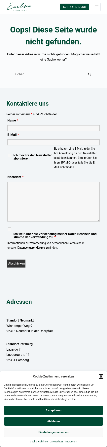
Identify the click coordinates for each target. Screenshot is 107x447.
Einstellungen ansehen (53, 432)
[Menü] (97, 7)
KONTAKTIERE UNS (74, 6)
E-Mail (13, 135)
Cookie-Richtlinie (39, 441)
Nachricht (15, 177)
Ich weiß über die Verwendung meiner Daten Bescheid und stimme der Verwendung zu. (54, 235)
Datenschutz (56, 441)
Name (12, 120)
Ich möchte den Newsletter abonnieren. (32, 157)
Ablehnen (53, 421)
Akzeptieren (53, 410)
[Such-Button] (89, 74)
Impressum (71, 441)
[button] (101, 376)
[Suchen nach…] (49, 74)
